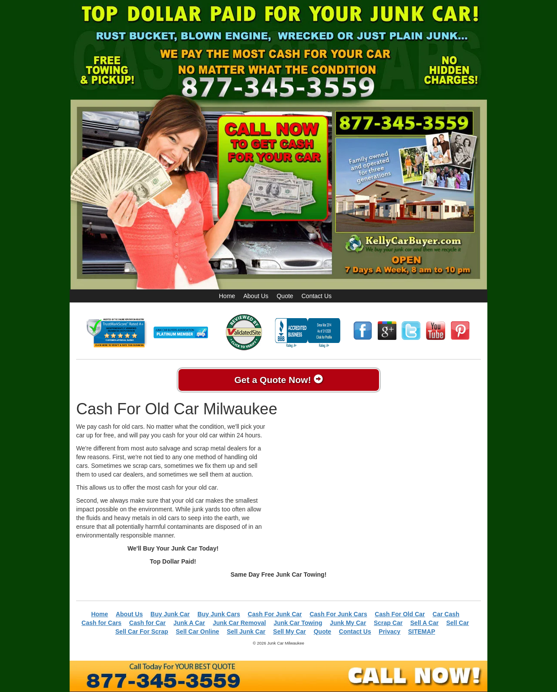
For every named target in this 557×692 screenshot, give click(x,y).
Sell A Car (424, 622)
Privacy (389, 631)
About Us (255, 295)
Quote (285, 295)
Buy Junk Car (170, 614)
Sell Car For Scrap (141, 631)
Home (227, 295)
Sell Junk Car (246, 631)
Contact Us (317, 295)
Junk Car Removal (239, 622)
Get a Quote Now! (278, 379)
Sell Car (457, 622)
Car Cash (446, 614)
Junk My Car (348, 622)
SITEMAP (421, 631)
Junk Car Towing (298, 622)
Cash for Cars (101, 622)
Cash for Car (147, 622)
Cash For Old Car (400, 614)
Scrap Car (388, 622)
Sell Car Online (197, 631)
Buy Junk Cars (219, 614)
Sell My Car (289, 631)
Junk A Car (189, 622)
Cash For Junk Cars (338, 614)
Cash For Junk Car (275, 614)
